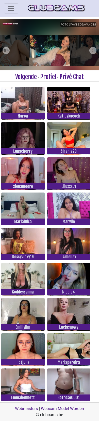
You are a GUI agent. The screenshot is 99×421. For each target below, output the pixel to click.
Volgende (26, 77)
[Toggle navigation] (11, 8)
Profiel (48, 77)
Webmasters (26, 408)
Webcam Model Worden (62, 408)
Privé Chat (71, 77)
